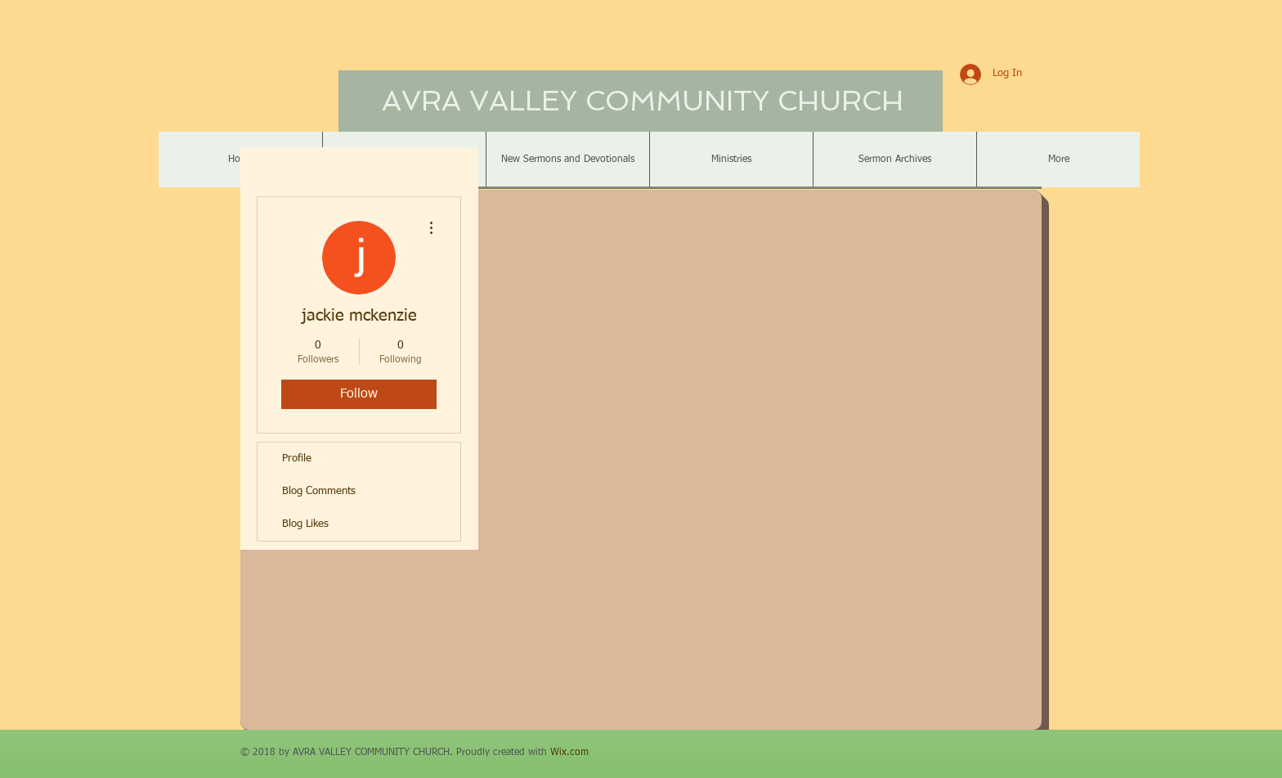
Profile (297, 458)
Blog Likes (305, 524)
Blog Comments (319, 491)
